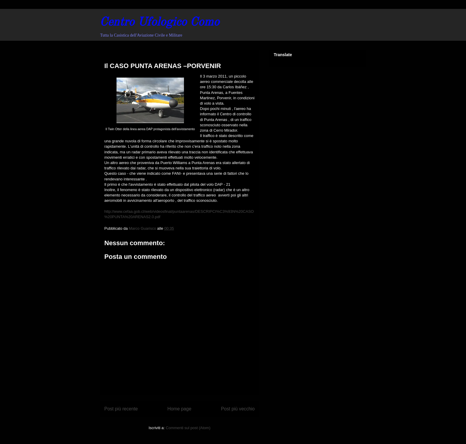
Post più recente (121, 408)
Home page (179, 408)
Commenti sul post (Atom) (188, 428)
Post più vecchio (238, 408)
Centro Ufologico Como (159, 23)
